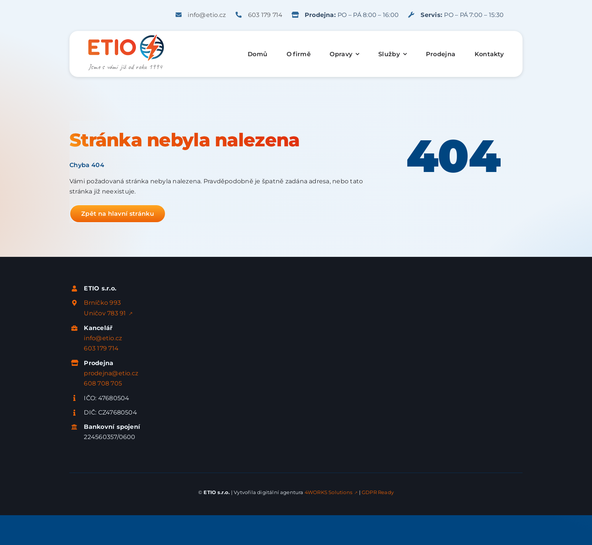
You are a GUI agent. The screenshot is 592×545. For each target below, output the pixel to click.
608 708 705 (103, 383)
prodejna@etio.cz (111, 373)
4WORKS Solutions (328, 492)
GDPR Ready (378, 492)
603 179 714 (265, 14)
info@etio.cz (207, 14)
